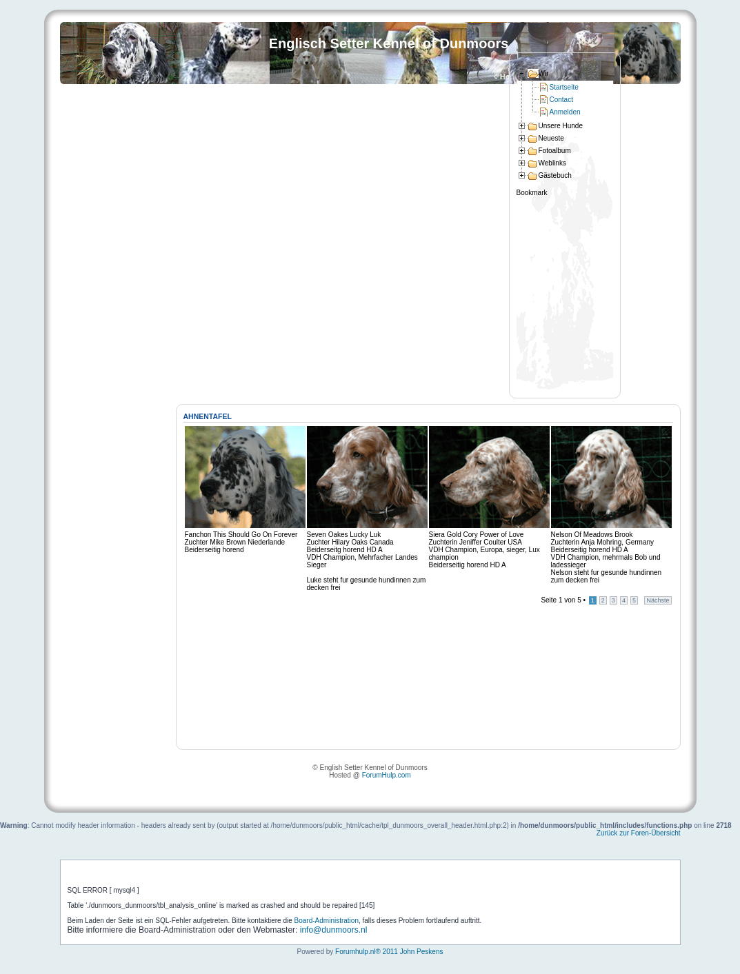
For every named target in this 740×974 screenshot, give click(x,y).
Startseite (564, 87)
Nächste (657, 600)
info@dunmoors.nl (334, 930)
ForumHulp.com (386, 775)
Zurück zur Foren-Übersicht (639, 833)
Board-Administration (326, 920)
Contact (561, 99)
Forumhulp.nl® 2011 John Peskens (389, 951)
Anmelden (565, 112)
